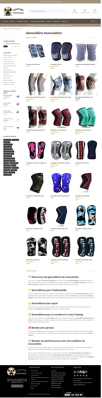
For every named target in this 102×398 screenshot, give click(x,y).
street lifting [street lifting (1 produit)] (11, 172)
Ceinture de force (7, 57)
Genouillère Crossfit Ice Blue (83, 130)
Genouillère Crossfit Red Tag (58, 130)
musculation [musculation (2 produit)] (15, 167)
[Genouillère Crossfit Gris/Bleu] (86, 216)
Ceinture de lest (7, 59)
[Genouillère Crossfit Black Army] (37, 183)
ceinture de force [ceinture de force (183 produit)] (8, 144)
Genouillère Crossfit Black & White (60, 163)
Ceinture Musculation (8, 61)
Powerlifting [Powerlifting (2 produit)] (6, 170)
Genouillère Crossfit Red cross (34, 228)
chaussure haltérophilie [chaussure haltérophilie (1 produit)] (9, 160)
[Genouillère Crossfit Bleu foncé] (62, 216)
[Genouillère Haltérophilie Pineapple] (86, 51)
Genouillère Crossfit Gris (33, 260)
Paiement (94, 11)
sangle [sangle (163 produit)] (5, 172)
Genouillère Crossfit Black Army (35, 196)
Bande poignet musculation (10, 55)
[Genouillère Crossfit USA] (86, 150)
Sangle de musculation (9, 82)
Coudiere (5, 68)
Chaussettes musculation (33, 64)
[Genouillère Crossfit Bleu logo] (86, 247)
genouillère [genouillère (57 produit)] (6, 165)
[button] (55, 66)
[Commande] (35, 37)
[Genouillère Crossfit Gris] (37, 247)
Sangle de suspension (8, 84)
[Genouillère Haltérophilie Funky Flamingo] (86, 84)
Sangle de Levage (7, 80)
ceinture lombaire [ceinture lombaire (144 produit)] (8, 149)
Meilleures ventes (7, 76)
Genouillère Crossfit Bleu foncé (59, 228)
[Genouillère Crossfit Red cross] (37, 216)
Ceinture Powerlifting (8, 63)
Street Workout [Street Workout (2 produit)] (7, 174)
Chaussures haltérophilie (9, 65)
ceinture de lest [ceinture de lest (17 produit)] (7, 146)
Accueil (5, 28)
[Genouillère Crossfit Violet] (86, 183)
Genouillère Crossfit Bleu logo (83, 260)
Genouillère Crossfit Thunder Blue (60, 196)
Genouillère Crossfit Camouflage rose (36, 163)
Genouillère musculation (9, 72)
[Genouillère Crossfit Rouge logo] (62, 247)
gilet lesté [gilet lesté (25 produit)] (13, 165)
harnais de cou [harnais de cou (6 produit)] (7, 167)
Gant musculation (7, 70)
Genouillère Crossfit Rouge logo (59, 260)
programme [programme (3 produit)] (13, 170)
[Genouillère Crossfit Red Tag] (62, 117)
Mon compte (74, 11)
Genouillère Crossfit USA (82, 163)
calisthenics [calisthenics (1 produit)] (6, 142)
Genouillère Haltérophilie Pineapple (85, 64)
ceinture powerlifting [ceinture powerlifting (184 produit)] (8, 153)
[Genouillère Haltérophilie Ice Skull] (37, 84)
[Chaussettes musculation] (37, 51)
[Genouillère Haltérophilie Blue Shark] (62, 84)
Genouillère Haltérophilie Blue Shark (61, 97)
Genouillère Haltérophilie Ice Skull (35, 97)
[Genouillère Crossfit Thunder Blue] (62, 183)
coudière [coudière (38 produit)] (6, 163)
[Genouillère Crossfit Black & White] (62, 150)
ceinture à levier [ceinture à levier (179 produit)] (7, 156)
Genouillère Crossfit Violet (82, 196)
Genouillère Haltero (56, 64)
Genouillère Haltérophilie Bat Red (35, 130)
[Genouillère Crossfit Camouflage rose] (37, 150)
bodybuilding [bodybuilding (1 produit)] (15, 139)
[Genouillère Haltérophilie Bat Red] (37, 117)
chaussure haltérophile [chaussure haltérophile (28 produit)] (9, 158)
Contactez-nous (85, 11)
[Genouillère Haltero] (62, 51)
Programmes (6, 78)
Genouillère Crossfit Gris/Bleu (83, 228)
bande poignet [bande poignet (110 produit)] (7, 139)
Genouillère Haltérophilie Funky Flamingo (84, 98)
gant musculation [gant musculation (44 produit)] (13, 163)
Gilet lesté (6, 74)
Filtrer (5, 46)
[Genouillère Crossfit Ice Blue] (86, 117)
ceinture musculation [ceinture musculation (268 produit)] (8, 151)
